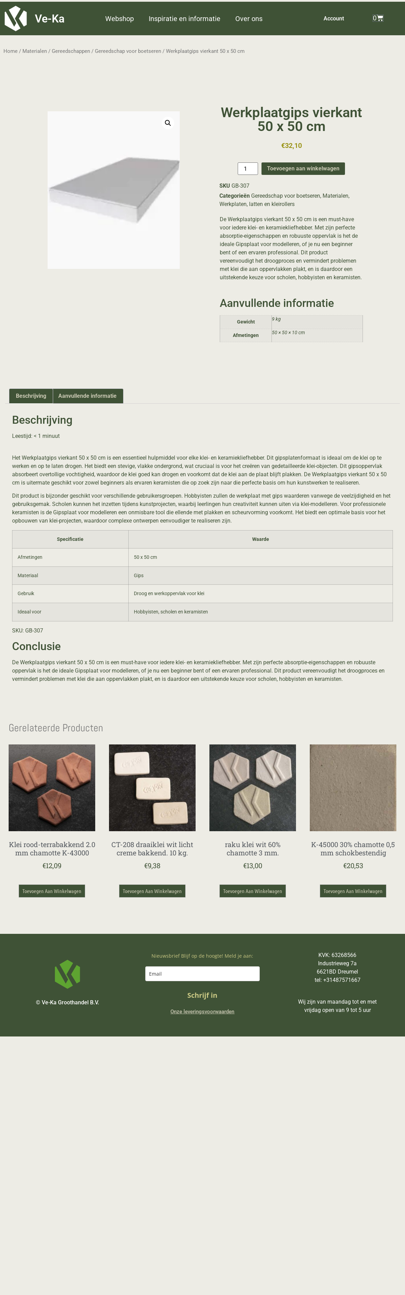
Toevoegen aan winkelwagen (303, 168)
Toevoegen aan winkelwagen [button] (51, 891)
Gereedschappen (71, 51)
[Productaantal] (248, 168)
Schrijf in (202, 995)
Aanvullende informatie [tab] (87, 396)
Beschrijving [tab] (31, 396)
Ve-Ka (50, 18)
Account (334, 18)
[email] (202, 973)
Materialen (34, 51)
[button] (123, 19)
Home (10, 51)
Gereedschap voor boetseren (128, 51)
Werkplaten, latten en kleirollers (257, 204)
